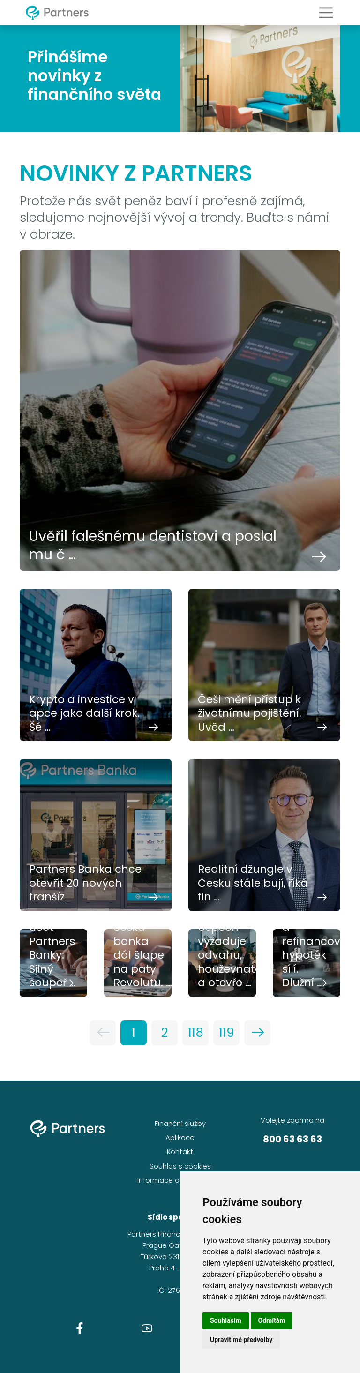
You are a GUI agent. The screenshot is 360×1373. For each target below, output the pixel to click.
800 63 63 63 (292, 1139)
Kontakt (180, 1151)
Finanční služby (180, 1123)
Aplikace (180, 1137)
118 (195, 1032)
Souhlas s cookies (180, 1166)
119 (226, 1032)
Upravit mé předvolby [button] (241, 1339)
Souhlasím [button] (225, 1320)
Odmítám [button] (271, 1320)
